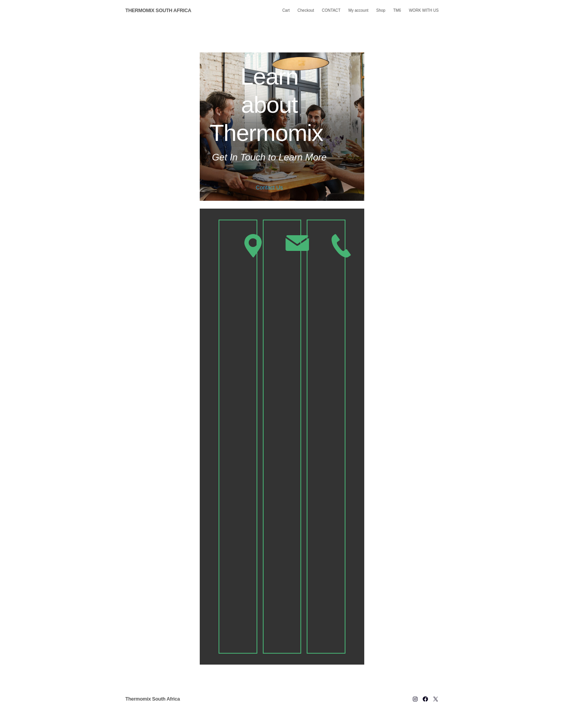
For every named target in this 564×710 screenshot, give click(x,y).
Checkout (306, 10)
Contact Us (269, 187)
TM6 (397, 10)
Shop (380, 10)
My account (358, 10)
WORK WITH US (424, 10)
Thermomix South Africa (158, 10)
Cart (286, 10)
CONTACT (331, 10)
